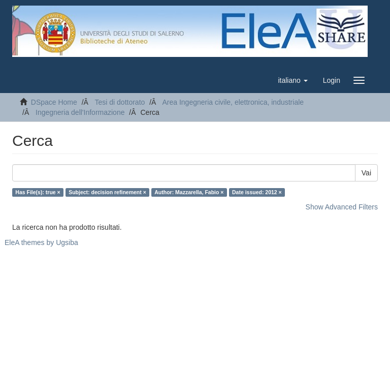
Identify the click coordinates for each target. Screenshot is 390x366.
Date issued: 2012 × (257, 192)
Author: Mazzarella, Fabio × (188, 192)
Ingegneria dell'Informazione (80, 112)
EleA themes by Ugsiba (41, 242)
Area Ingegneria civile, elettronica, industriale (233, 102)
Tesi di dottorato (119, 102)
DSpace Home (54, 102)
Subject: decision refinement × (107, 192)
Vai (366, 173)
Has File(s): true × (37, 192)
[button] (292, 80)
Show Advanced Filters (342, 207)
